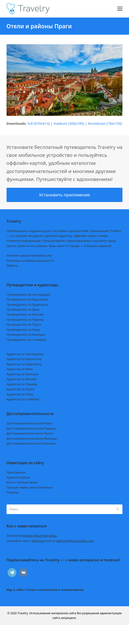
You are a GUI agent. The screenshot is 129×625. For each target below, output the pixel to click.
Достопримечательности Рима (29, 423)
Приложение (16, 472)
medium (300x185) (69, 123)
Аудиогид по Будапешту (24, 364)
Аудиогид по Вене (20, 369)
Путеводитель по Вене (23, 309)
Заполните (32, 535)
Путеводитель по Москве (25, 314)
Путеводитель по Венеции (26, 334)
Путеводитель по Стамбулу (26, 340)
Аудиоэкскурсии (18, 477)
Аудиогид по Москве (22, 379)
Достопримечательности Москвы (31, 443)
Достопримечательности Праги (30, 433)
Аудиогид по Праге (20, 389)
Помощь (13, 492)
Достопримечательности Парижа (31, 428)
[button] (119, 9)
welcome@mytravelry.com (75, 541)
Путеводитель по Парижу (25, 319)
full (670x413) (39, 123)
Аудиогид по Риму (20, 394)
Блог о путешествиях (22, 482)
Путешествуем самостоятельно (30, 487)
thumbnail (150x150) (105, 123)
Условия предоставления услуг (29, 255)
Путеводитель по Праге (24, 324)
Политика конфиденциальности (30, 260)
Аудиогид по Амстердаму (25, 354)
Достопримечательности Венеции (32, 438)
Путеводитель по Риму (23, 329)
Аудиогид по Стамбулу (23, 399)
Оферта (12, 265)
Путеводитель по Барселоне (27, 299)
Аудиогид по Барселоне (24, 359)
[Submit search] (118, 509)
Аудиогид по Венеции (23, 374)
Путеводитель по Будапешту (27, 304)
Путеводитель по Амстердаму (29, 294)
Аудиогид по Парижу (22, 384)
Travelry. (23, 613)
